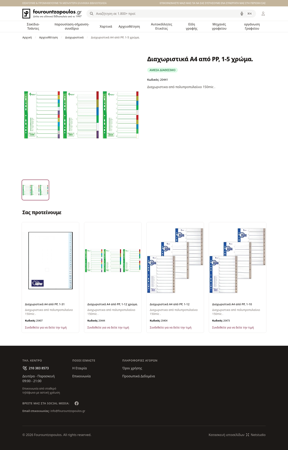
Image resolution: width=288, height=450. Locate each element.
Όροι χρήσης (132, 368)
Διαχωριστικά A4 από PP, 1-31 (45, 304)
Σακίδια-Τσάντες (33, 26)
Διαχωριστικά (74, 37)
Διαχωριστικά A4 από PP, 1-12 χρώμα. (112, 304)
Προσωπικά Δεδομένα (138, 376)
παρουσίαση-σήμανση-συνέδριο (71, 26)
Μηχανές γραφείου (219, 26)
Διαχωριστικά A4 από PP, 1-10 (232, 304)
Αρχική (27, 37)
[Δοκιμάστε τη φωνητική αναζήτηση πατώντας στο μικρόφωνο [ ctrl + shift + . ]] (242, 13)
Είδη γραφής (191, 26)
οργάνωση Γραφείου (252, 26)
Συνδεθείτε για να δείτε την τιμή (46, 327)
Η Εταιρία (79, 368)
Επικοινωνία (81, 376)
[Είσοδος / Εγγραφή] (263, 13)
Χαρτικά (106, 26)
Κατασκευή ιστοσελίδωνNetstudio (237, 435)
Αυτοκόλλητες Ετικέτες (161, 26)
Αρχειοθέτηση (129, 26)
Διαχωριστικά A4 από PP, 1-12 (170, 304)
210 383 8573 (39, 368)
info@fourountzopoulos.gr (67, 411)
